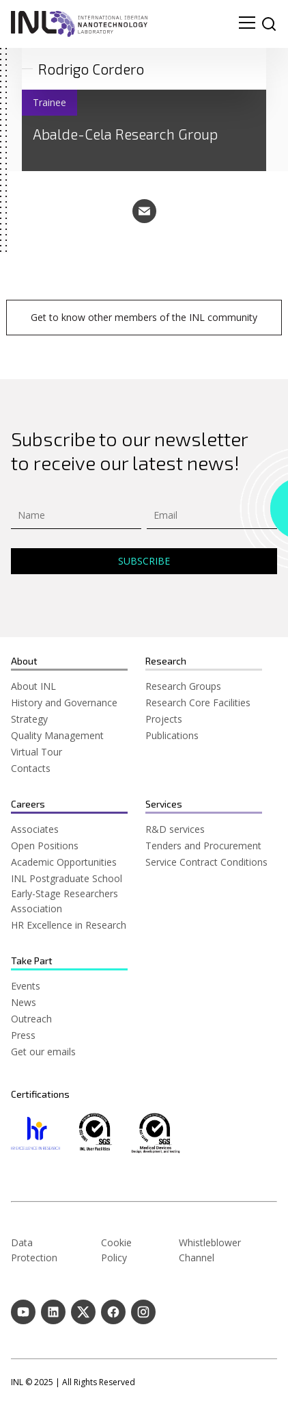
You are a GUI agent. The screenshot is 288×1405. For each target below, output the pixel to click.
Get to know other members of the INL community (144, 317)
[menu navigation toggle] (247, 24)
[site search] (269, 24)
